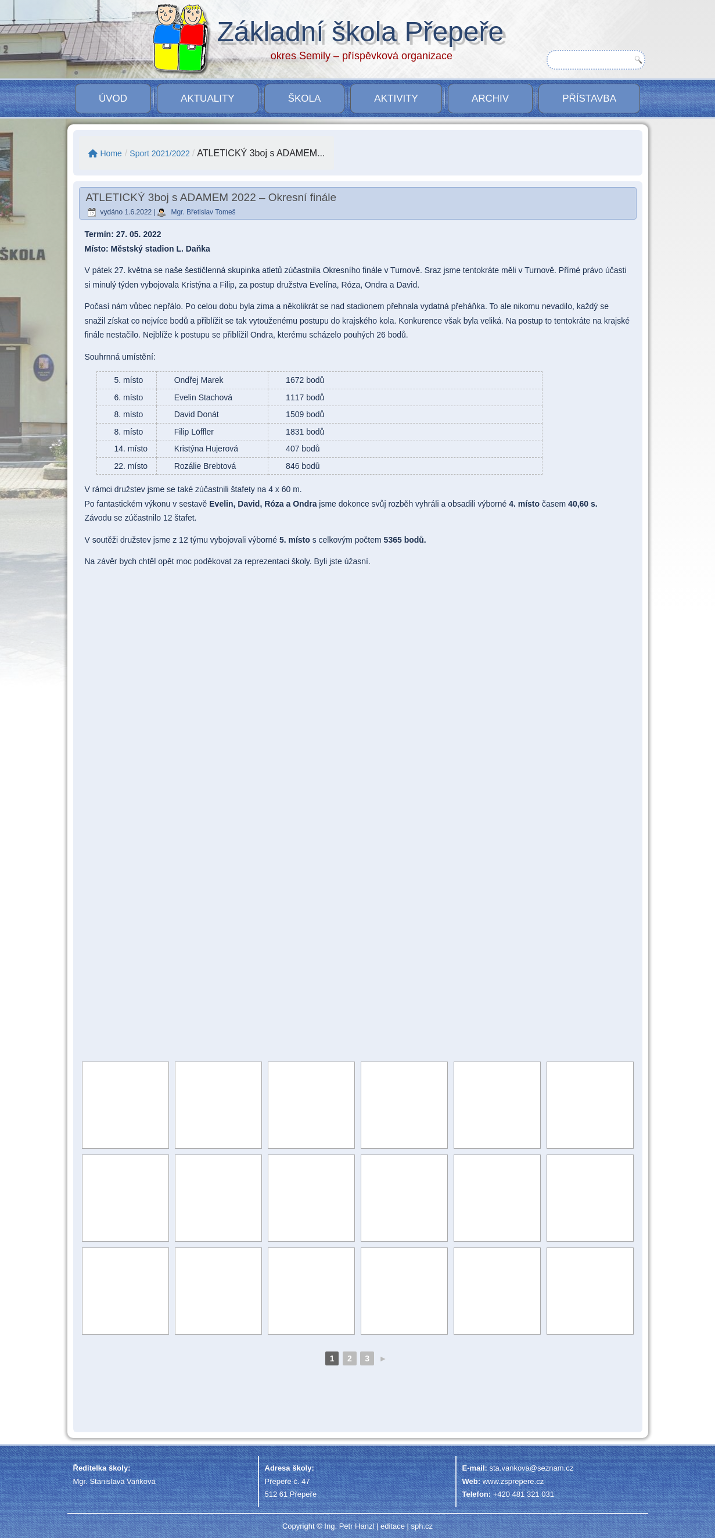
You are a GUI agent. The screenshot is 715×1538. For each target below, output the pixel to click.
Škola (304, 98)
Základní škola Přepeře (360, 31)
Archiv (490, 98)
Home (105, 153)
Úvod (113, 98)
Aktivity (396, 98)
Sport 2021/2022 (160, 153)
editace (392, 1526)
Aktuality (208, 98)
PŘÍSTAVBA (589, 98)
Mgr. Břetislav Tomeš (203, 212)
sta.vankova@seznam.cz (531, 1468)
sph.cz (422, 1526)
